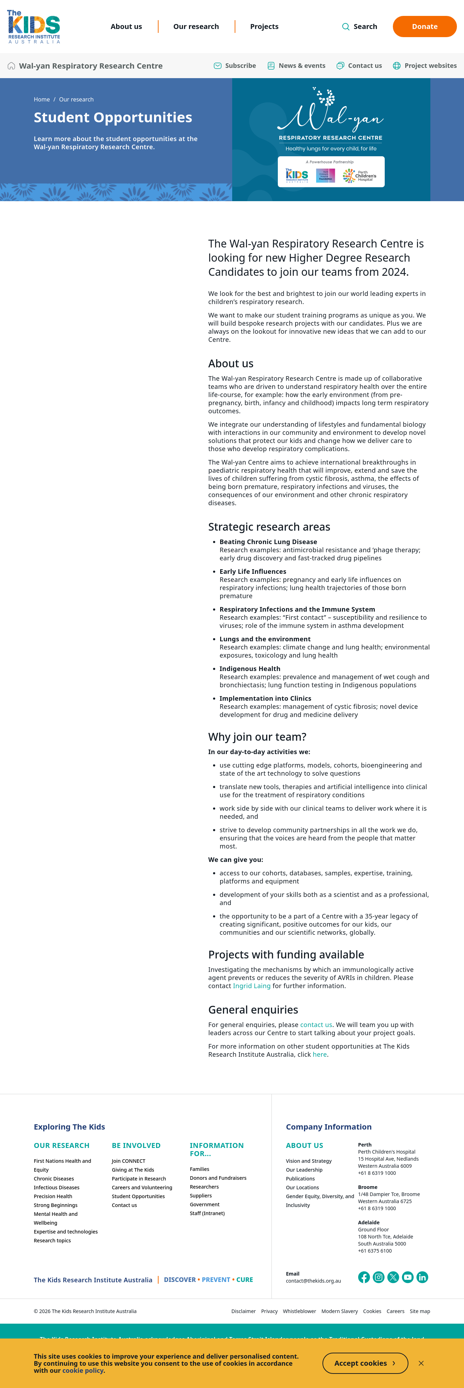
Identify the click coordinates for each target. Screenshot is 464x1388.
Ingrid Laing (252, 985)
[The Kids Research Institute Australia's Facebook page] (364, 1277)
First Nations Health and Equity (62, 1165)
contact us (316, 1024)
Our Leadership (304, 1169)
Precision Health (53, 1196)
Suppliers (201, 1195)
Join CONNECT (128, 1160)
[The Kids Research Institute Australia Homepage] (33, 26)
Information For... (217, 1149)
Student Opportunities (138, 1196)
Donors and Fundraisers (218, 1177)
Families (199, 1169)
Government (204, 1204)
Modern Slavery (339, 1311)
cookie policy (82, 1370)
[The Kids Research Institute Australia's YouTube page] (408, 1277)
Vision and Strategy (309, 1160)
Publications (300, 1178)
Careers (396, 1311)
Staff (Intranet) (207, 1213)
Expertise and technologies (66, 1231)
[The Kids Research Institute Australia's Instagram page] (379, 1277)
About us (126, 26)
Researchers (204, 1186)
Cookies (372, 1311)
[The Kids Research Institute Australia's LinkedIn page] (422, 1277)
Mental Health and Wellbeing (56, 1218)
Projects (264, 26)
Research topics (52, 1240)
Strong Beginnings (56, 1205)
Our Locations (302, 1187)
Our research (196, 26)
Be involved (136, 1145)
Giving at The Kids (133, 1169)
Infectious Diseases (57, 1187)
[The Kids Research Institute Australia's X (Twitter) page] (393, 1277)
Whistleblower (299, 1311)
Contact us (124, 1205)
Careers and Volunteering (142, 1187)
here (320, 1054)
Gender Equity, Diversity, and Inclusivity (320, 1200)
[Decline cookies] (421, 1363)
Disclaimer (243, 1311)
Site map (420, 1311)
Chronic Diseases (54, 1178)
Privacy (269, 1311)
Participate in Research (139, 1178)
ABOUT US (304, 1145)
